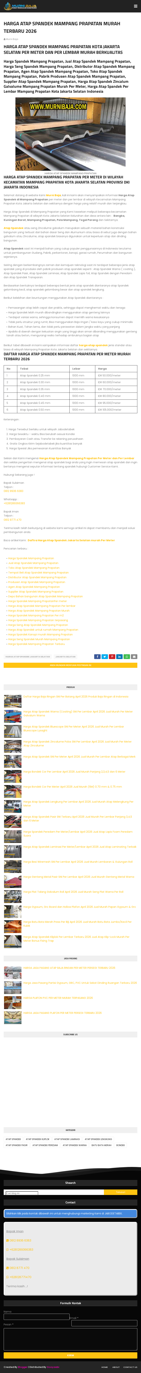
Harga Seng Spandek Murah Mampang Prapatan (39, 639)
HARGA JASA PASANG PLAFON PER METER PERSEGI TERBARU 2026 (63, 1013)
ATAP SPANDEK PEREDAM (45, 1145)
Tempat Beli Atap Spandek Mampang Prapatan (38, 572)
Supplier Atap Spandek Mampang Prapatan (35, 591)
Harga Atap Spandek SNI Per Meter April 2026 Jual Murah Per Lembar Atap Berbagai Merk (79, 756)
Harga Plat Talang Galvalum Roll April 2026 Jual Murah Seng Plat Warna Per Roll (73, 892)
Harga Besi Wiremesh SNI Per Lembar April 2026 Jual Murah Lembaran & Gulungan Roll (78, 862)
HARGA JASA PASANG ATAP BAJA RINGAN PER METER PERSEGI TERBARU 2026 (69, 968)
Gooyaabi (53, 1367)
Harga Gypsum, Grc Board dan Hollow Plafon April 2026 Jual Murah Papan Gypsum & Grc (80, 907)
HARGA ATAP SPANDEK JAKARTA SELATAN (28, 656)
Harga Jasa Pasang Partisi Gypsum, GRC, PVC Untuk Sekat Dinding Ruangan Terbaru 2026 (80, 983)
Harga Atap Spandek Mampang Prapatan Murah (39, 611)
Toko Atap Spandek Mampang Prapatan (33, 568)
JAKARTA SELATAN (65, 656)
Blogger (23, 1367)
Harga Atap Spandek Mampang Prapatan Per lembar (41, 606)
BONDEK (120, 1145)
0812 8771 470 (12, 520)
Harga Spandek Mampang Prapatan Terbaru (36, 644)
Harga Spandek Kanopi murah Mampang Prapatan (40, 634)
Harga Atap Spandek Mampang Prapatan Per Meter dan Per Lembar (86, 458)
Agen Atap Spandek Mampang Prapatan (34, 587)
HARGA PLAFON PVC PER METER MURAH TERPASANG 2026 (58, 998)
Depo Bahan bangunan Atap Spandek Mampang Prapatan (45, 596)
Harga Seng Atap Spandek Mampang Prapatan (38, 625)
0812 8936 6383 (13, 491)
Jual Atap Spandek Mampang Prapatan (33, 563)
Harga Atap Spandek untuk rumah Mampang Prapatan (43, 630)
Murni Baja (53, 195)
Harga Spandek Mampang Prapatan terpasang (38, 620)
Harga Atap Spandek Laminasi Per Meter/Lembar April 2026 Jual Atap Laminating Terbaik (80, 847)
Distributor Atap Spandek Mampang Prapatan (37, 577)
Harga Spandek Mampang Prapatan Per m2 (36, 615)
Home (105, 1367)
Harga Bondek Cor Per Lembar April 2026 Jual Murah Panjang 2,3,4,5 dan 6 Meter (74, 772)
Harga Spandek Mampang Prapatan (31, 558)
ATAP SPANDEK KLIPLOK (37, 1139)
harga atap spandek (93, 345)
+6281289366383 (14, 503)
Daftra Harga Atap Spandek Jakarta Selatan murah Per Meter (71, 540)
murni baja (12, 39)
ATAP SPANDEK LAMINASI (67, 1139)
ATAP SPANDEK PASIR (17, 1145)
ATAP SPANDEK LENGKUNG (98, 1139)
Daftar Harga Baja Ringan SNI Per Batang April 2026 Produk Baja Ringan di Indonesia (76, 696)
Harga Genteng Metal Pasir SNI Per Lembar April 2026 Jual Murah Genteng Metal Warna (79, 877)
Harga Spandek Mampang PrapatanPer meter (37, 601)
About (116, 1367)
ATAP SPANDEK (13, 1139)
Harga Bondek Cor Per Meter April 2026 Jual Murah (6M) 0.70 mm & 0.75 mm (73, 787)
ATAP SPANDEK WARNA (75, 1145)
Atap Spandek (14, 228)
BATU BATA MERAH (101, 1145)
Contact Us (130, 1367)
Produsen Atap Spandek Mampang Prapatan (36, 582)
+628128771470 (18, 1277)
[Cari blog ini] (22, 1193)
